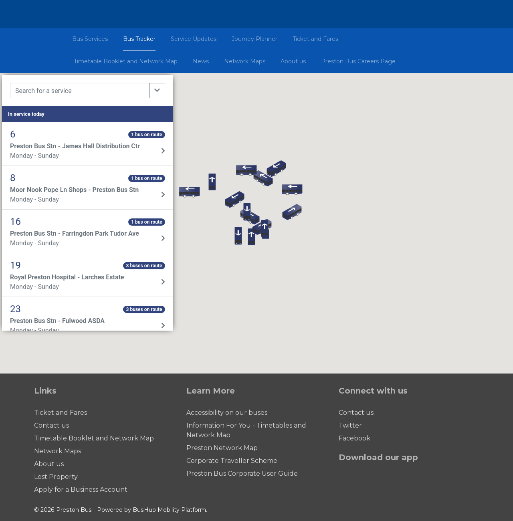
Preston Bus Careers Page (358, 61)
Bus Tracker (139, 38)
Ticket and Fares (315, 38)
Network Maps (244, 61)
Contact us (51, 425)
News (201, 61)
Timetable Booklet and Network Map (126, 61)
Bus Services (90, 38)
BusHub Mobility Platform (169, 510)
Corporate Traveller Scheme (231, 460)
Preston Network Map (222, 448)
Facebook (354, 438)
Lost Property (56, 477)
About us (293, 61)
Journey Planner (254, 38)
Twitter (350, 425)
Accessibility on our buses (226, 412)
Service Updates (193, 38)
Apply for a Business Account (80, 489)
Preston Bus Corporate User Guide (242, 473)
